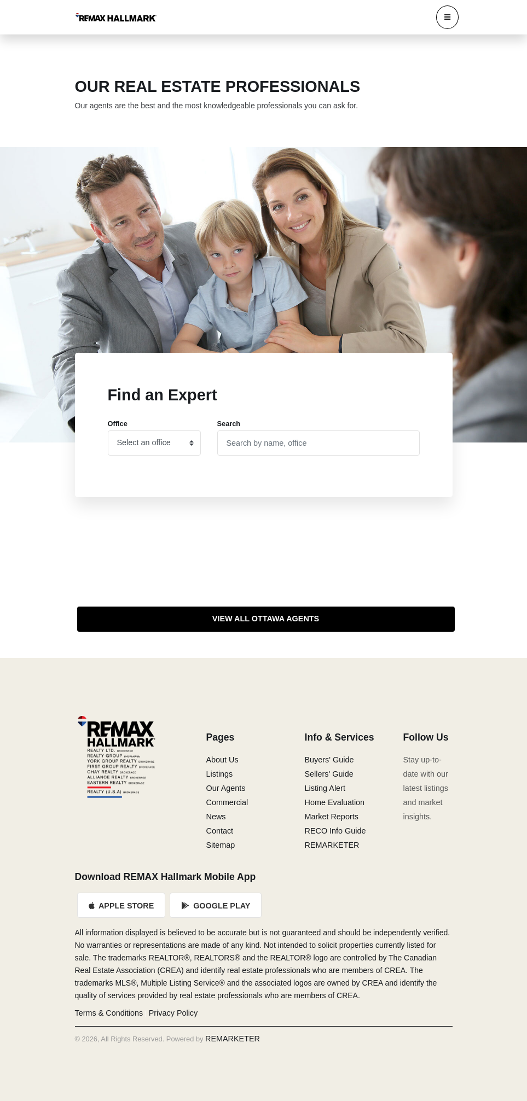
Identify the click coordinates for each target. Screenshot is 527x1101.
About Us (222, 759)
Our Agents (226, 788)
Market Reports (331, 816)
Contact (220, 830)
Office (118, 424)
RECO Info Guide (335, 830)
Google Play (215, 905)
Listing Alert (325, 788)
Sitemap (220, 845)
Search (229, 424)
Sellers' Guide (329, 774)
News (216, 816)
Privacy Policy (173, 1013)
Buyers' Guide (329, 759)
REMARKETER (332, 845)
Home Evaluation (335, 802)
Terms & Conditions (109, 1013)
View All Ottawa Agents (265, 618)
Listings (219, 774)
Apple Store (121, 905)
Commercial (227, 802)
